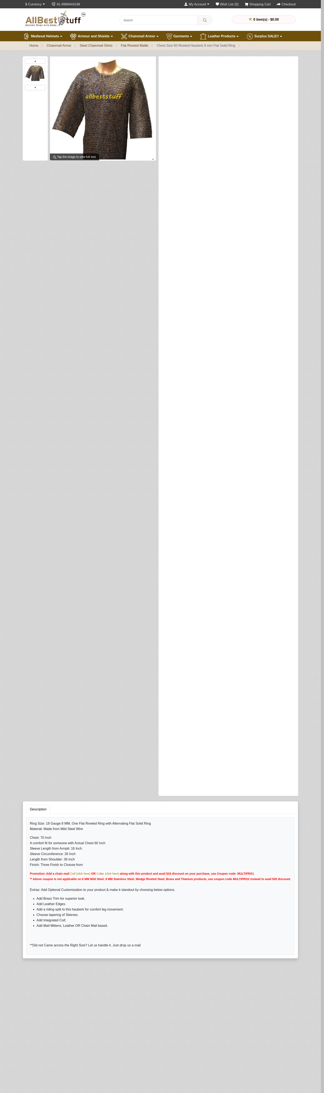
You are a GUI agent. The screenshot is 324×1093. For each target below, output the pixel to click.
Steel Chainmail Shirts (96, 45)
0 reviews (190, 63)
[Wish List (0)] (227, 4)
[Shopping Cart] (258, 4)
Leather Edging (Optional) (181, 406)
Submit (199, 806)
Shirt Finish (172, 118)
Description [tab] (38, 532)
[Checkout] (286, 4)
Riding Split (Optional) (178, 472)
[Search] (204, 20)
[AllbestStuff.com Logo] (55, 18)
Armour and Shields (91, 36)
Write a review (213, 63)
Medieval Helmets (42, 36)
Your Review (202, 738)
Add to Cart (218, 495)
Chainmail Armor (139, 36)
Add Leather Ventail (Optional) (184, 341)
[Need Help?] (275, 495)
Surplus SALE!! (264, 36)
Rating (198, 781)
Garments (179, 36)
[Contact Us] (65, 4)
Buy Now (252, 495)
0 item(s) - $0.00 (264, 19)
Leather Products (219, 36)
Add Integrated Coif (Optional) (184, 219)
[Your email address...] (147, 1084)
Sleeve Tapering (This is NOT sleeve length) (196, 184)
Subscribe (190, 1084)
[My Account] (197, 4)
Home (33, 45)
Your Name (201, 719)
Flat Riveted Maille (134, 45)
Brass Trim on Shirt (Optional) (184, 202)
